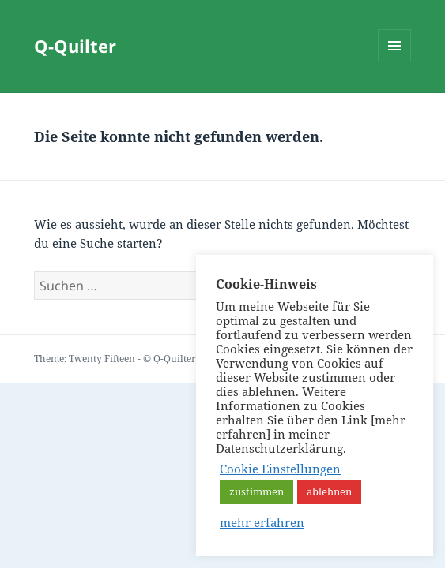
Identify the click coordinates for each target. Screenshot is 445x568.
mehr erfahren (262, 522)
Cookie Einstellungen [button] (280, 469)
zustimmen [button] (256, 491)
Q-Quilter (75, 46)
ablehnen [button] (329, 491)
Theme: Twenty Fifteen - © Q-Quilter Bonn (128, 358)
